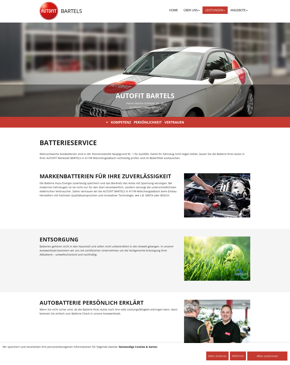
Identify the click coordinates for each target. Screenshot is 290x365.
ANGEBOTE (239, 10)
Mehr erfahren (217, 356)
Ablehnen (238, 356)
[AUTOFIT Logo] (49, 11)
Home (173, 10)
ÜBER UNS (191, 10)
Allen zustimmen (267, 356)
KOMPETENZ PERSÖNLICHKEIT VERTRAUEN (145, 122)
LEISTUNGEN (215, 10)
